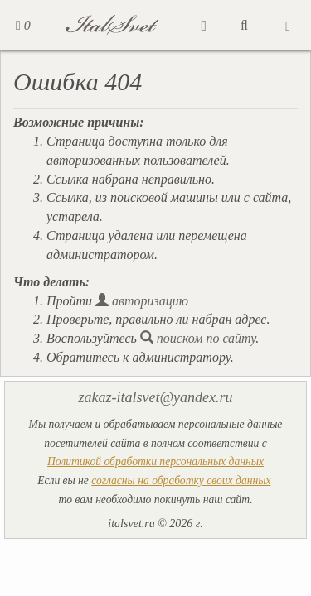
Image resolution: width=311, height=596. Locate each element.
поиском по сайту (198, 338)
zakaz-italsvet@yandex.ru (155, 397)
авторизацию (141, 301)
